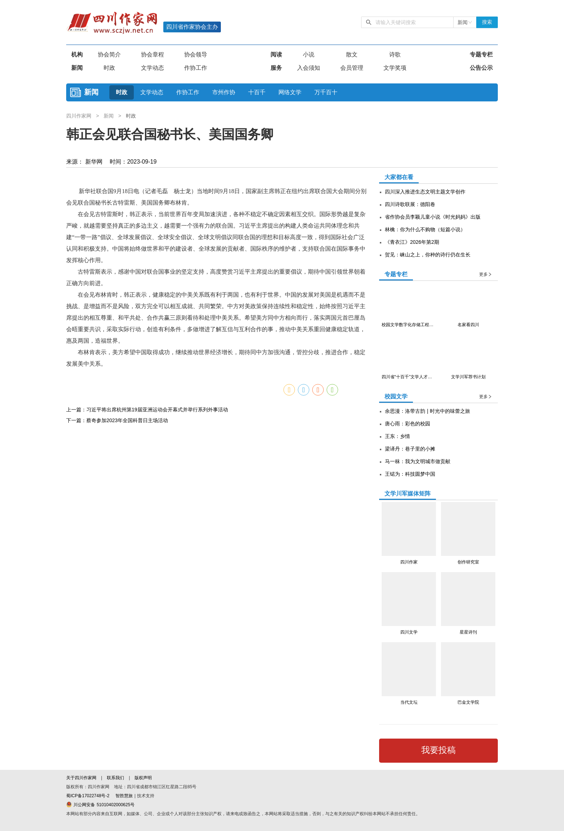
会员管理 (351, 68)
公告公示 (481, 68)
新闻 (77, 68)
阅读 (276, 54)
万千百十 (325, 92)
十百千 (256, 92)
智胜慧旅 (124, 795)
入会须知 (308, 68)
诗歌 (395, 54)
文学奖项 (394, 68)
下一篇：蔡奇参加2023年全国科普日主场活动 (117, 420)
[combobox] (465, 22)
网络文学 (289, 92)
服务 (276, 68)
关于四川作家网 (82, 777)
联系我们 (115, 777)
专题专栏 (481, 54)
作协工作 (195, 68)
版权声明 (143, 777)
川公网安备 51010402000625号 (100, 804)
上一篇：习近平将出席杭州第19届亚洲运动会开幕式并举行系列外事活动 (147, 409)
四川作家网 (79, 116)
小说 (308, 54)
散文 (352, 54)
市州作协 (223, 92)
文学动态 (152, 68)
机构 (77, 54)
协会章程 (152, 54)
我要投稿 (438, 750)
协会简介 (109, 54)
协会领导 (195, 54)
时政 (109, 68)
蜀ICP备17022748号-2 (87, 795)
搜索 (487, 22)
